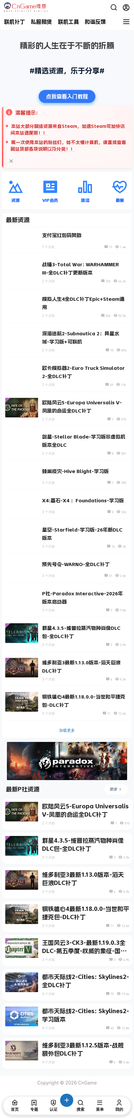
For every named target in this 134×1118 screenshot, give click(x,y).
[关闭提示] (11, 161)
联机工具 (68, 21)
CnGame (87, 1082)
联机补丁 (14, 21)
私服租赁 (41, 21)
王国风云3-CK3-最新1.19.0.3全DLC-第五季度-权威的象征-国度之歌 (84, 951)
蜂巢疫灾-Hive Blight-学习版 (75, 471)
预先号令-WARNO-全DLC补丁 (76, 564)
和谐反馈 (95, 21)
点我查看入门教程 (67, 96)
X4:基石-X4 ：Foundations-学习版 (83, 500)
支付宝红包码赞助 (61, 235)
